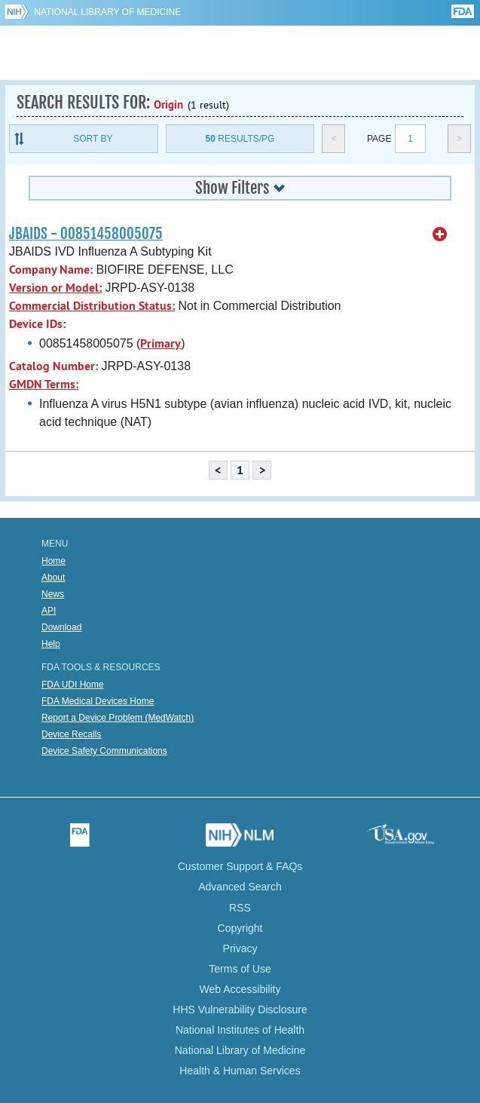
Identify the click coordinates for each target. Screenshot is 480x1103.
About (53, 577)
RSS (240, 908)
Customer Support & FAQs (240, 866)
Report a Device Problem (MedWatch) (117, 717)
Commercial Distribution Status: (92, 306)
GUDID (240, 52)
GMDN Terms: (43, 384)
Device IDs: (37, 324)
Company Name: (51, 269)
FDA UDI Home (72, 684)
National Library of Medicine (107, 12)
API (48, 610)
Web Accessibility (240, 989)
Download (61, 627)
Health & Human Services (239, 1071)
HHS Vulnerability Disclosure (240, 1009)
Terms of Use (240, 969)
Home (53, 561)
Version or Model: (55, 288)
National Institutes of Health (240, 1030)
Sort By (92, 138)
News (52, 594)
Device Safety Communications (104, 751)
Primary (160, 343)
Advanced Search (240, 887)
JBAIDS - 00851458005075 (86, 234)
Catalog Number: (53, 366)
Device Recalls (71, 734)
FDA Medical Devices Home (97, 701)
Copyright (240, 928)
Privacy (240, 948)
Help (50, 644)
